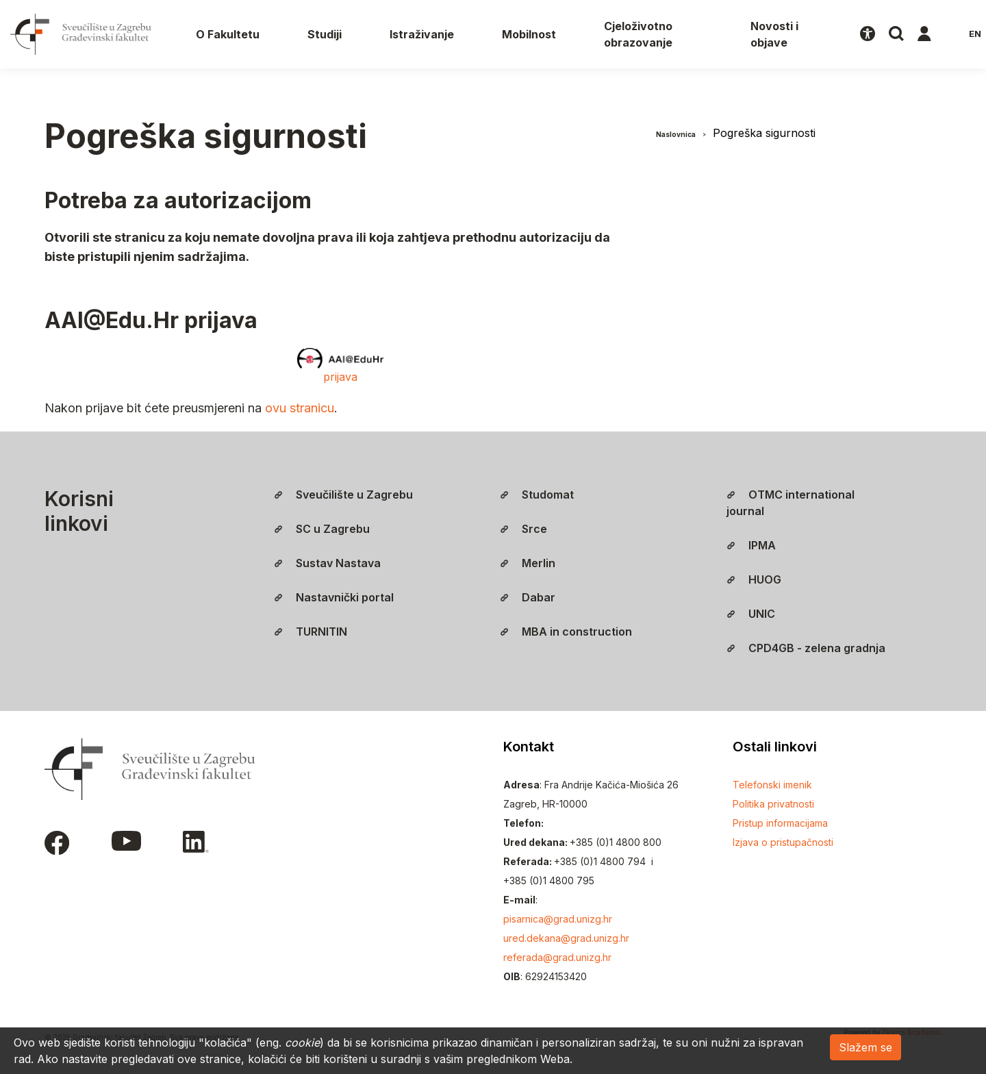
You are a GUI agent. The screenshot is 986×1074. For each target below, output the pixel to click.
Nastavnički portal (334, 597)
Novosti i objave (774, 34)
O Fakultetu (228, 34)
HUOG (753, 579)
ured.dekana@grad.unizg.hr (566, 938)
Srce (523, 529)
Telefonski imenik (772, 784)
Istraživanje (422, 34)
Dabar (527, 597)
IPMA (751, 545)
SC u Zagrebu (322, 529)
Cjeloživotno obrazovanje (638, 34)
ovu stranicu (299, 408)
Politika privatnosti (773, 804)
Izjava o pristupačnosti (783, 842)
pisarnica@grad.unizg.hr (557, 919)
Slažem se (865, 1047)
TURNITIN (310, 631)
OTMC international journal (790, 503)
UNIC (750, 614)
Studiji (324, 34)
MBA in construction (566, 631)
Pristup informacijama (780, 823)
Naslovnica (676, 134)
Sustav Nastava (327, 563)
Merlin (527, 563)
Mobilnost (529, 34)
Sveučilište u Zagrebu (343, 494)
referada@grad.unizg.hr (557, 957)
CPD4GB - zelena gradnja (805, 648)
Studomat (537, 494)
